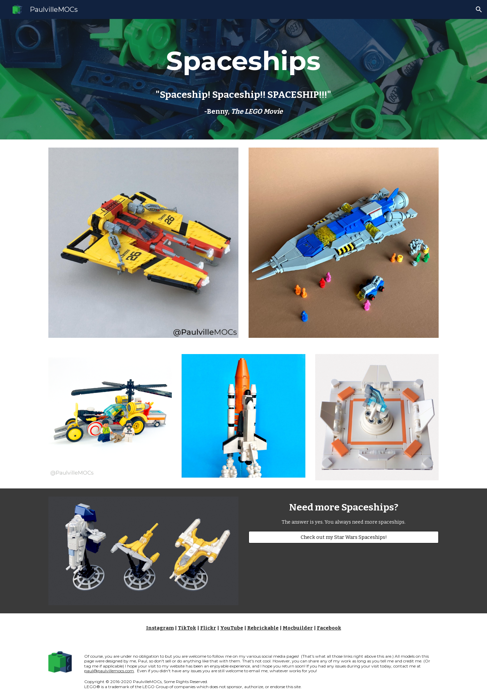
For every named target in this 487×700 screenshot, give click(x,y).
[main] (243, 61)
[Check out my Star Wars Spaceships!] (343, 537)
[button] (479, 9)
